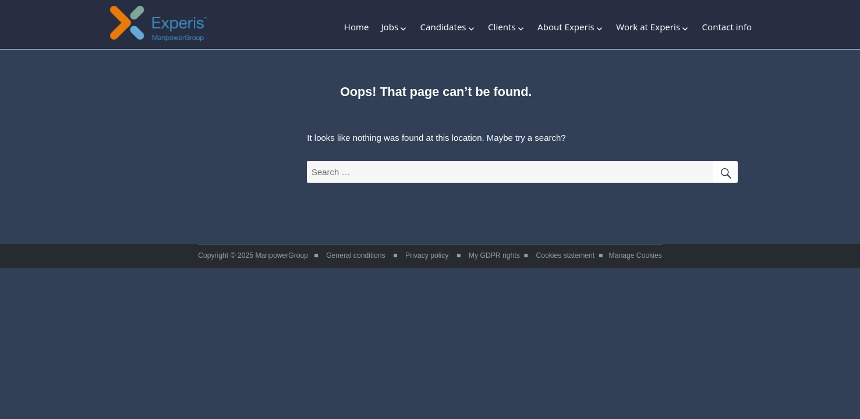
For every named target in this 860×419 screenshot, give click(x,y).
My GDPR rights (494, 255)
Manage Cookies (635, 255)
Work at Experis (648, 27)
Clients (502, 27)
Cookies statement (565, 255)
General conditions (355, 255)
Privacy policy (426, 255)
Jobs (389, 27)
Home (356, 27)
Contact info (727, 27)
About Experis (565, 27)
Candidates (443, 27)
